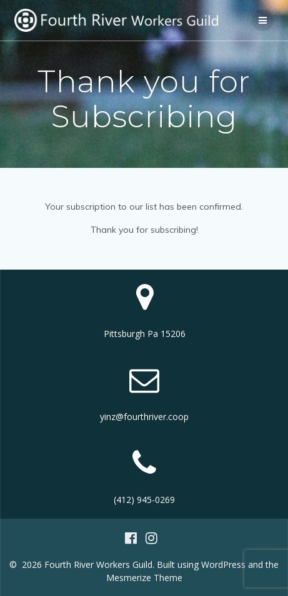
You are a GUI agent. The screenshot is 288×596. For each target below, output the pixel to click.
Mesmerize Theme (144, 578)
